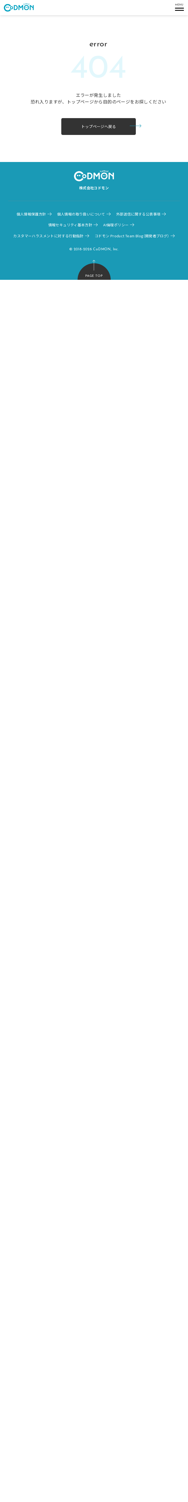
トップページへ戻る (98, 126)
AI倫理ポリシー (116, 224)
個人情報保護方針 (31, 214)
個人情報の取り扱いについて (81, 214)
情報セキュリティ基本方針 (70, 224)
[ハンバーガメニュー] (179, 7)
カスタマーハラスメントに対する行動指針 (48, 235)
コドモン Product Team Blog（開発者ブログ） (132, 235)
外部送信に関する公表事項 (138, 214)
